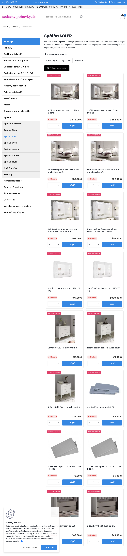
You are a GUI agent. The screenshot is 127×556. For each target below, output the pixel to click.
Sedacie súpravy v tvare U (16, 66)
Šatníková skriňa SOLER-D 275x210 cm (84, 234)
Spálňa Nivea (10, 143)
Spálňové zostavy (12, 123)
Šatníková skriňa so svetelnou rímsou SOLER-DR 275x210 (110, 174)
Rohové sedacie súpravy (16, 60)
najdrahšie (65, 60)
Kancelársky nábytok (14, 212)
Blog (80, 7)
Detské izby (9, 199)
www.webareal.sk (73, 553)
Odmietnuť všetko (29, 547)
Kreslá (7, 104)
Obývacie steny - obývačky (17, 111)
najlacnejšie (51, 60)
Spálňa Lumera (11, 149)
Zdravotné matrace (13, 187)
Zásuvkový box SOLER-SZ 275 (81, 412)
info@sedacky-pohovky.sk (14, 464)
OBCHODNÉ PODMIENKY (23, 7)
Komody (8, 174)
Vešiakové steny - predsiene (17, 206)
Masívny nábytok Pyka (15, 85)
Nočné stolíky (10, 168)
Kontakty (43, 481)
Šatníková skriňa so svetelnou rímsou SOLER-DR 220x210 (83, 174)
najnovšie (79, 60)
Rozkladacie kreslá (13, 54)
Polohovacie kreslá (13, 92)
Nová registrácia (118, 2)
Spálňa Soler (10, 136)
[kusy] (50, 128)
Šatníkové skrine (12, 193)
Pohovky (8, 48)
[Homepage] (3, 7)
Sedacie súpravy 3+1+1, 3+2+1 (18, 73)
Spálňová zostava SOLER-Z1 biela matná (84, 112)
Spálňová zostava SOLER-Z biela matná (57, 112)
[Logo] (19, 17)
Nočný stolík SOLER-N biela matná (84, 293)
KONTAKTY (65, 7)
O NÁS (8, 7)
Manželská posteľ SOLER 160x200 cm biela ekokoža (109, 113)
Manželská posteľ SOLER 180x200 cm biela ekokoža (56, 174)
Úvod (5, 27)
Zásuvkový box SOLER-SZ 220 (108, 353)
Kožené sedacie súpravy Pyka (18, 79)
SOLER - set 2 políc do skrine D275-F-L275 (84, 353)
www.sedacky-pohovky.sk (13, 461)
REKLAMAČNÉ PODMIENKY (47, 7)
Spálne (15, 27)
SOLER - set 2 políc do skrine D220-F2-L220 (57, 353)
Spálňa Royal (10, 162)
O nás (41, 465)
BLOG (74, 7)
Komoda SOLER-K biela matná (109, 234)
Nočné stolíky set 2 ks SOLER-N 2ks (57, 293)
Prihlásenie (102, 2)
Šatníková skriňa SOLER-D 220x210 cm (57, 234)
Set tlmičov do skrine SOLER (111, 293)
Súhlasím (49, 547)
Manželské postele (13, 181)
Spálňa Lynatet (11, 155)
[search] (81, 17)
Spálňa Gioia (10, 130)
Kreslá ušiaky (10, 98)
